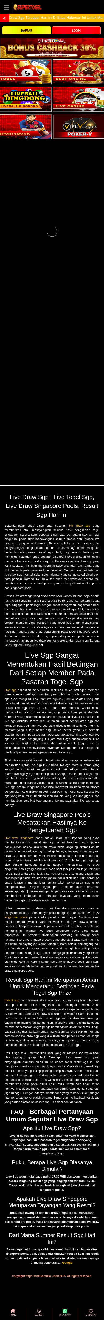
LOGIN (76, 30)
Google (67, 1262)
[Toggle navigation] (6, 7)
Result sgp (12, 1000)
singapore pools (16, 917)
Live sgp (10, 690)
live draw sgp (79, 525)
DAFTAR (26, 30)
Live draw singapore (19, 838)
